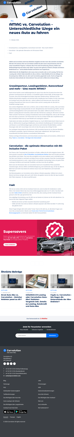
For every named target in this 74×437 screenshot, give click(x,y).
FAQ (4, 387)
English (19, 417)
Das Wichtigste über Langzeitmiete (13, 404)
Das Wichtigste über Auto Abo (12, 397)
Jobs (39, 380)
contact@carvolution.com (13, 376)
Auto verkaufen (42, 404)
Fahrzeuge (6, 384)
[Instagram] (8, 363)
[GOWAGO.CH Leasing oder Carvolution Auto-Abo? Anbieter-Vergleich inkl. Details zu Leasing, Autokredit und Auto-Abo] (37, 291)
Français (12, 417)
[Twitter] (37, 263)
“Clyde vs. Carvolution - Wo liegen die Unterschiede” (26, 138)
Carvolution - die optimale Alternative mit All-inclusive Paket (26, 50)
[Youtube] (14, 363)
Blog (4, 380)
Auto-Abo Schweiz (43, 394)
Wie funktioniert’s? (43, 408)
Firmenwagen (42, 384)
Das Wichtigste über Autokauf (46, 397)
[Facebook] (32, 263)
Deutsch (5, 417)
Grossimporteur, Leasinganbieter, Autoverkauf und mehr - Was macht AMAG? (31, 48)
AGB (39, 387)
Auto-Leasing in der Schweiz (11, 401)
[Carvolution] (12, 2)
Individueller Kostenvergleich (11, 391)
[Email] (41, 263)
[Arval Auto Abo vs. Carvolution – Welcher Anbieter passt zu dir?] (12, 288)
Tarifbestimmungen (9, 394)
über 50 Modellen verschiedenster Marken (36, 154)
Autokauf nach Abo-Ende (10, 408)
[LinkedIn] (11, 363)
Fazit (10, 53)
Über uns (40, 401)
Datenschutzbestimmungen (46, 391)
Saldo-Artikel (18, 193)
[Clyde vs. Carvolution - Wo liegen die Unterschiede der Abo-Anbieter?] (61, 289)
